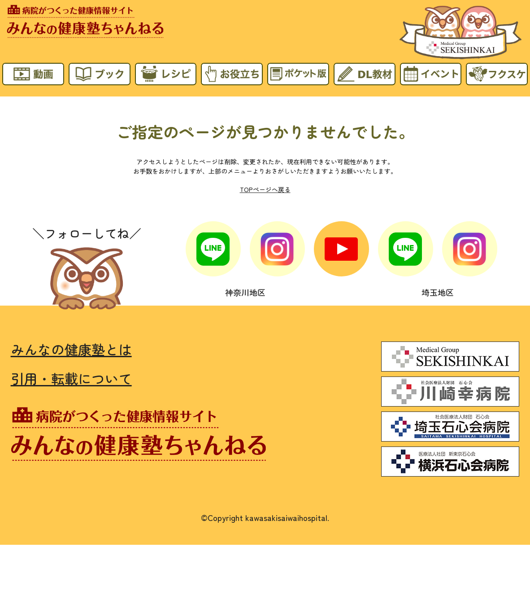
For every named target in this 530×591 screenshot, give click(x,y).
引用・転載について (71, 378)
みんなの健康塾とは (71, 349)
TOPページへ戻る (265, 189)
